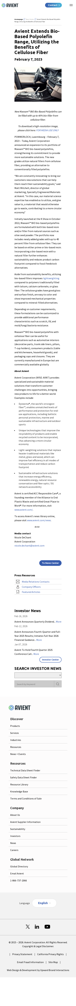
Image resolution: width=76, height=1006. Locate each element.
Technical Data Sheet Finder (25, 770)
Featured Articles (31, 591)
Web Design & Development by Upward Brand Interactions (38, 970)
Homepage (18, 19)
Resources (15, 747)
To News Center (50, 563)
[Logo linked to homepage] (10, 5)
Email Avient (17, 873)
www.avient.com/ (23, 509)
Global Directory (19, 866)
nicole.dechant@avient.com (29, 545)
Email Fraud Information (30, 962)
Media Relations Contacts (35, 581)
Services (14, 732)
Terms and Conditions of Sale (26, 798)
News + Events (18, 754)
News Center (30, 19)
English (43, 903)
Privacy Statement (22, 954)
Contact (52, 5)
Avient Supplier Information (25, 821)
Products (15, 725)
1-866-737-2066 (18, 880)
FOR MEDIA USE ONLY (47, 130)
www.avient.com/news (39, 520)
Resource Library (19, 784)
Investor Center (50, 659)
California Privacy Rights (50, 954)
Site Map (53, 962)
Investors (15, 836)
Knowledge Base (19, 791)
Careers (14, 850)
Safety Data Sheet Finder (23, 777)
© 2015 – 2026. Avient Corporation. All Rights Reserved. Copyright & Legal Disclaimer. (38, 944)
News (13, 843)
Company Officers (31, 586)
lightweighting (51, 278)
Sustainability (17, 829)
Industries (15, 740)
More (58, 621)
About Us (15, 814)
